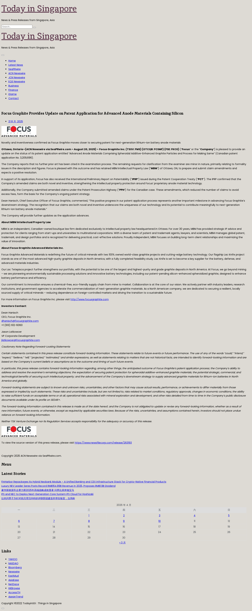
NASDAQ (13, 563)
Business (13, 85)
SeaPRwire (14, 69)
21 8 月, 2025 (15, 121)
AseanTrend (15, 596)
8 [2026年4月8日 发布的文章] (89, 521)
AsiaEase (13, 580)
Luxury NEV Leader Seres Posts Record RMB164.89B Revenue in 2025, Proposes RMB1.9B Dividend (58, 486)
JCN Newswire (16, 77)
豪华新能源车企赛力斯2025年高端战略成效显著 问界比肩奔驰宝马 (37, 490)
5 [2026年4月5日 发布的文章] (229, 515)
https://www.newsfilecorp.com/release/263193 (103, 442)
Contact (13, 98)
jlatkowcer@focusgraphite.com (20, 340)
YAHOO (12, 559)
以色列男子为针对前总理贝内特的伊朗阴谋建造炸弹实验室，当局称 (38, 498)
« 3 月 (122, 542)
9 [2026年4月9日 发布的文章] (124, 521)
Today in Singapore (39, 8)
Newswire (14, 571)
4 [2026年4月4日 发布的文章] (194, 515)
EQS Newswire (16, 81)
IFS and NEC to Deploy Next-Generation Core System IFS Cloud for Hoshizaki (47, 494)
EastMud (13, 576)
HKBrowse (14, 588)
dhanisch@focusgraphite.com (20, 321)
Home (12, 60)
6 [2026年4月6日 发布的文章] (19, 521)
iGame (12, 94)
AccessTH (14, 592)
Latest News (15, 65)
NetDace (13, 584)
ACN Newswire (16, 73)
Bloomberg (15, 567)
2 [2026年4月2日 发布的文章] (124, 515)
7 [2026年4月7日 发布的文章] (54, 521)
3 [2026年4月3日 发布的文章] (159, 515)
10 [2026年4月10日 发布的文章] (159, 521)
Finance (13, 90)
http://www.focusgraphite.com (90, 299)
